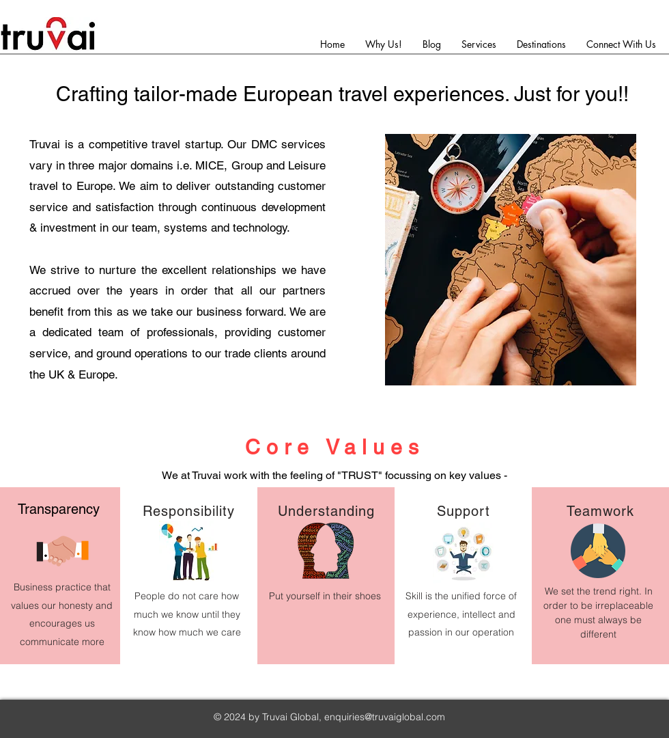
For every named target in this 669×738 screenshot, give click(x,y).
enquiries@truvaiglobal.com (384, 717)
